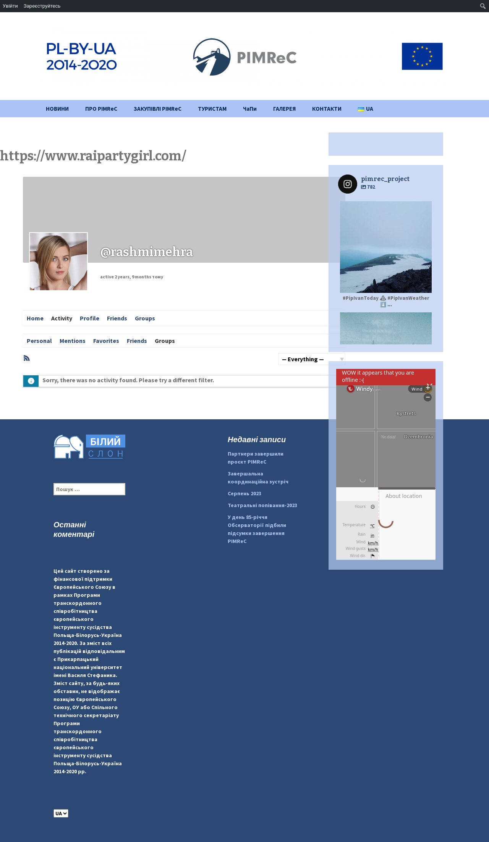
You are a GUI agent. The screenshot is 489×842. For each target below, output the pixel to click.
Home (35, 318)
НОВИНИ (57, 108)
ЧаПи (250, 108)
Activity (61, 318)
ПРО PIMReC (101, 108)
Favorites (106, 340)
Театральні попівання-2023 (262, 505)
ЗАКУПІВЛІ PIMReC (157, 108)
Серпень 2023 (244, 493)
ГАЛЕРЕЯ (284, 108)
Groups (145, 318)
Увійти (10, 6)
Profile (89, 318)
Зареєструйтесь (42, 6)
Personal (39, 340)
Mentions (73, 340)
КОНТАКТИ (327, 108)
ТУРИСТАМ (212, 108)
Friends (117, 318)
